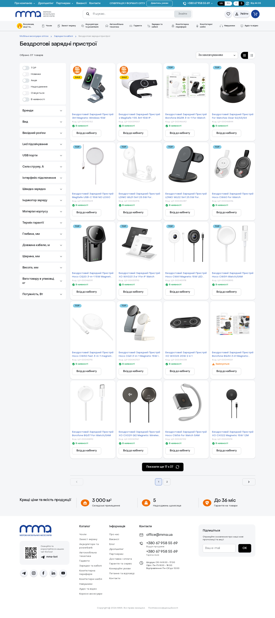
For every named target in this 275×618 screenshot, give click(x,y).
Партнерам (116, 554)
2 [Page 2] (167, 482)
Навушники (85, 584)
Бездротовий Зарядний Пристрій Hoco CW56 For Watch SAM (186, 434)
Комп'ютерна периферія (87, 572)
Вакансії (114, 539)
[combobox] (217, 55)
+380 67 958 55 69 (162, 543)
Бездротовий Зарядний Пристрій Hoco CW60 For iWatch (232, 196)
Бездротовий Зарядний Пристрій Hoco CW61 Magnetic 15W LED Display (186, 275)
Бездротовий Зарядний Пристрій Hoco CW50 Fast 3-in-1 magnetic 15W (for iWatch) (92, 354)
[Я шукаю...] (132, 14)
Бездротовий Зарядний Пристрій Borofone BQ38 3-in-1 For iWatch (186, 116)
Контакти (114, 578)
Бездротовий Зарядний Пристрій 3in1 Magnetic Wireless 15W (92, 116)
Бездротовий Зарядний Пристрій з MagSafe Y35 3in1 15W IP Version (139, 116)
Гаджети (84, 561)
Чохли (82, 534)
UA (221, 3)
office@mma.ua (159, 535)
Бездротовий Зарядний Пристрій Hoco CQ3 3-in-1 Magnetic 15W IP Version (139, 354)
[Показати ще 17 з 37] (163, 467)
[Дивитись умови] (159, 3)
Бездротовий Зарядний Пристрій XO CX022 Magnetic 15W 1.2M (232, 434)
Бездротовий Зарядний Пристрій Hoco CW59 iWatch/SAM (232, 275)
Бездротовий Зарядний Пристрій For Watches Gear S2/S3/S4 (232, 116)
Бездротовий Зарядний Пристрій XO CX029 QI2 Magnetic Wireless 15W (139, 434)
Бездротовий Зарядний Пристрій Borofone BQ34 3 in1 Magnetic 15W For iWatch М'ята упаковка (232, 354)
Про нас (114, 534)
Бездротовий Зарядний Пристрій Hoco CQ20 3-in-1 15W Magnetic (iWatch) (92, 275)
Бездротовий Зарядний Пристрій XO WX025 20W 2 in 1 (186, 354)
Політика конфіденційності (163, 608)
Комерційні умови (120, 569)
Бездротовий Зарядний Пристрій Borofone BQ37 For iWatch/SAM (92, 434)
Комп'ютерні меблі (90, 579)
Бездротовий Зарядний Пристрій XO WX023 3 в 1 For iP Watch (139, 275)
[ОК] (244, 548)
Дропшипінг (116, 549)
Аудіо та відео (88, 589)
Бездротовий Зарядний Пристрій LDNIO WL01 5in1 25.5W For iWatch (139, 196)
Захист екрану (88, 539)
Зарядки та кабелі (63, 36)
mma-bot (49, 557)
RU (228, 3)
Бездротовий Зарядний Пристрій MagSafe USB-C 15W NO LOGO (92, 196)
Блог (112, 544)
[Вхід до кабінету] (86, 133)
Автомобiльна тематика (88, 554)
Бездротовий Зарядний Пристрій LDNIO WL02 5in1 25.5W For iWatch (186, 196)
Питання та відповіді (122, 573)
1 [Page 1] (158, 482)
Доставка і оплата (120, 559)
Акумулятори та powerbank (89, 546)
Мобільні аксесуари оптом (34, 36)
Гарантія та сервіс (120, 564)
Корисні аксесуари (90, 594)
